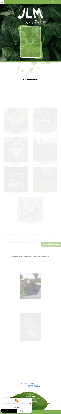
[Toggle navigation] (2, 2)
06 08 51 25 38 (55, 2)
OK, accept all (9, 411)
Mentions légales (56, 411)
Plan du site (50, 411)
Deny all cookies (24, 411)
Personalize (16, 407)
